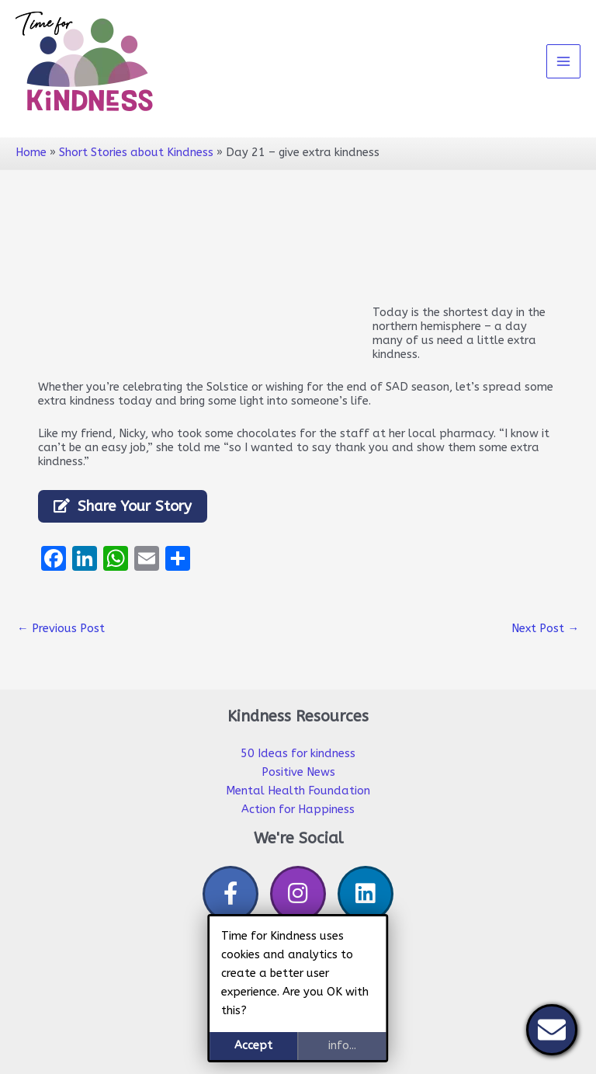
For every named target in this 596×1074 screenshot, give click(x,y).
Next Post (545, 628)
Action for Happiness (298, 809)
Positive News (298, 772)
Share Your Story (135, 506)
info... (342, 1045)
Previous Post (61, 628)
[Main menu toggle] (563, 61)
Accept (253, 1045)
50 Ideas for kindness (298, 753)
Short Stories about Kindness (136, 152)
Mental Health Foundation (298, 791)
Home (31, 152)
